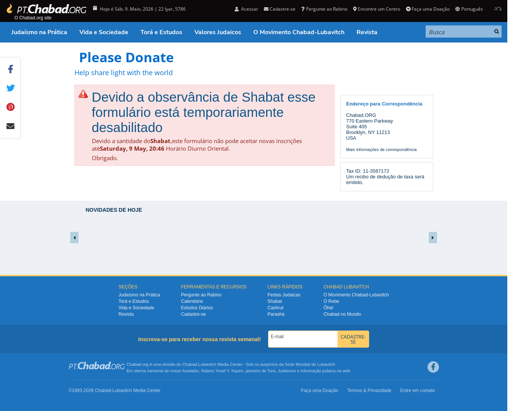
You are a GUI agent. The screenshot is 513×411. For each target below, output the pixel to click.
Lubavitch (207, 364)
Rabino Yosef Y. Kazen (222, 370)
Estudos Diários (197, 307)
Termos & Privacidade (369, 390)
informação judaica (317, 370)
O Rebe (331, 301)
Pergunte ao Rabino (324, 9)
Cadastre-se (279, 9)
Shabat (275, 301)
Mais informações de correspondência (381, 149)
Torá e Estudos (161, 32)
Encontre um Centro (376, 9)
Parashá (276, 314)
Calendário (192, 301)
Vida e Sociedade (103, 32)
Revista (367, 32)
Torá (271, 370)
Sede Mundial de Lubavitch (310, 364)
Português (469, 9)
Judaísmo (287, 370)
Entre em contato (417, 390)
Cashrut (276, 307)
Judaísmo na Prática (39, 32)
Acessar (246, 9)
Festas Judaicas (284, 295)
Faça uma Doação (428, 9)
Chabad (189, 364)
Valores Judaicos (217, 32)
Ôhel (328, 307)
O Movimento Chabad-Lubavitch (298, 32)
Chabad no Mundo (342, 314)
